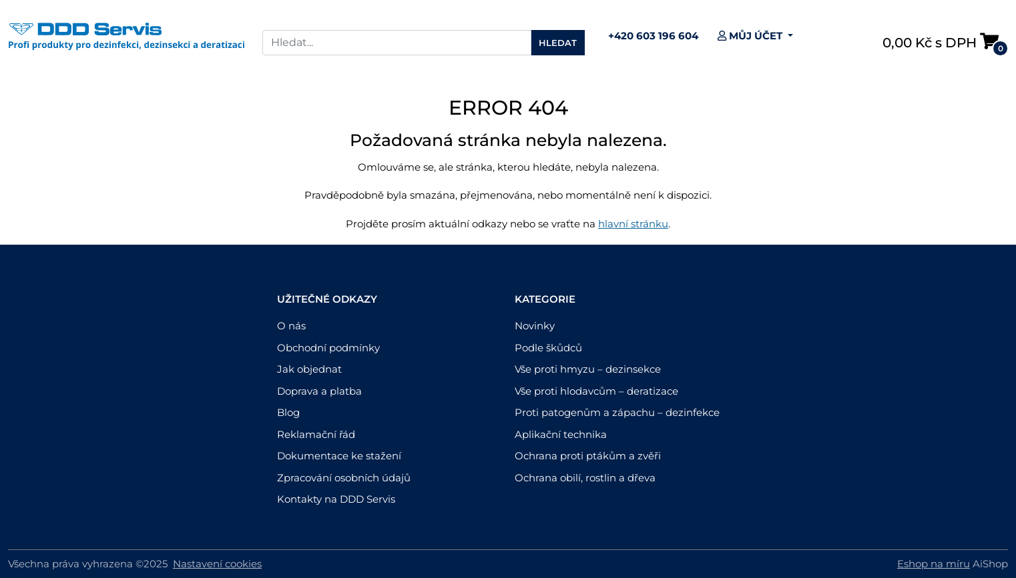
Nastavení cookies (217, 563)
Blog (288, 412)
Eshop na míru (933, 563)
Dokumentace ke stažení (339, 455)
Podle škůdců (548, 347)
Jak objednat (309, 369)
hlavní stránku (633, 223)
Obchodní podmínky (328, 347)
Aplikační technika (561, 434)
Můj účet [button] (751, 35)
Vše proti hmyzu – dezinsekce (588, 369)
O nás (291, 325)
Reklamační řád (316, 434)
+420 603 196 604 (653, 35)
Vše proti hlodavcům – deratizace (596, 391)
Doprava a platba (319, 391)
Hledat (558, 42)
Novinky (535, 325)
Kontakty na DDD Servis (336, 499)
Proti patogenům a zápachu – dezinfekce (617, 412)
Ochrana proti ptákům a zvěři (588, 455)
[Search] (396, 42)
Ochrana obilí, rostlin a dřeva (585, 477)
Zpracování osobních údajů (344, 477)
